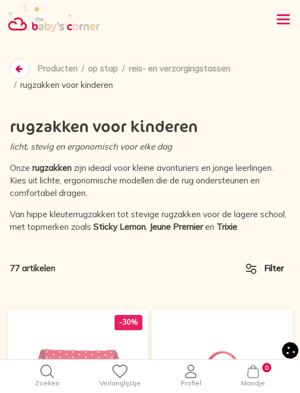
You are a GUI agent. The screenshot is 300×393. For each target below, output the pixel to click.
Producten (57, 69)
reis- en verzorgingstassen (179, 69)
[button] (290, 349)
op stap (103, 69)
